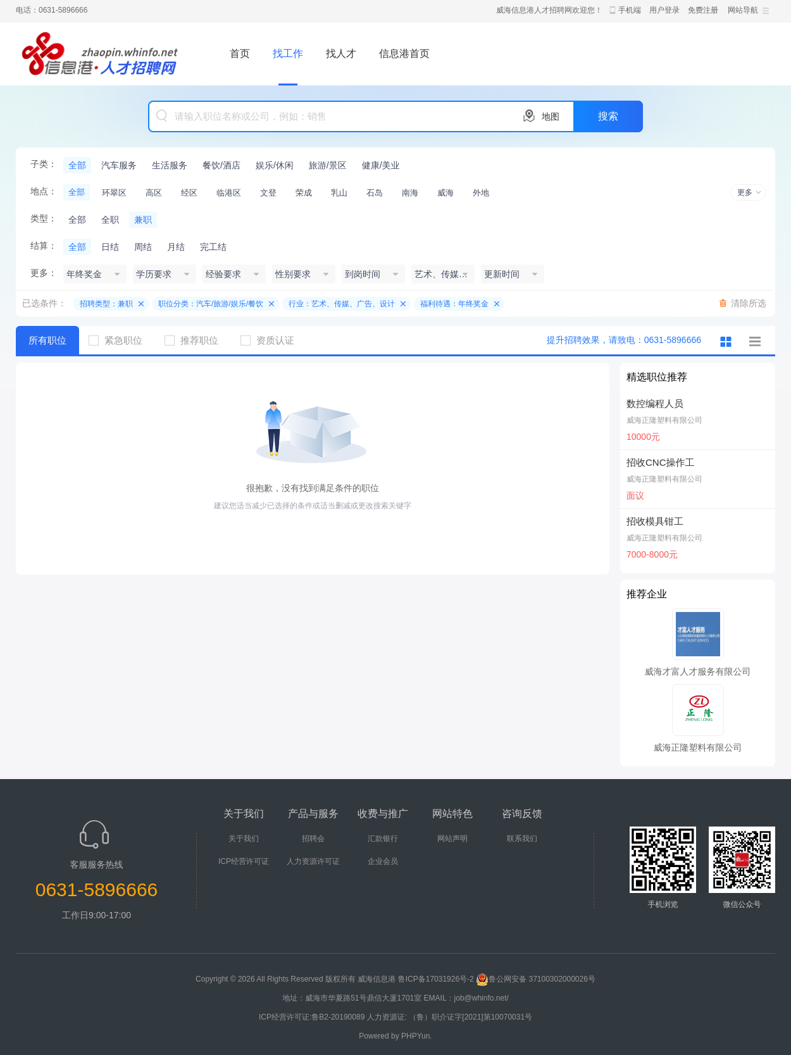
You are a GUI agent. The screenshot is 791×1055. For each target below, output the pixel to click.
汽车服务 (119, 165)
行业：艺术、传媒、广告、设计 (342, 303)
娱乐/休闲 (275, 165)
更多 (744, 192)
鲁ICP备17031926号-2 (436, 979)
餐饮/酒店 (221, 165)
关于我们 (243, 838)
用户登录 (664, 10)
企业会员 (383, 861)
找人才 (341, 53)
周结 (143, 247)
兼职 (143, 220)
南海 (410, 192)
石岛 (374, 192)
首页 (240, 53)
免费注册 (703, 10)
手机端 (629, 10)
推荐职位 (196, 340)
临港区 (228, 192)
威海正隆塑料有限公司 (664, 420)
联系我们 (522, 838)
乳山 (339, 192)
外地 (481, 192)
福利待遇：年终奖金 (454, 303)
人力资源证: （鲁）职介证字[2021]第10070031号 (449, 1017)
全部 (77, 165)
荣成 (304, 192)
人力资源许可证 (313, 861)
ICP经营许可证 (243, 861)
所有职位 (47, 340)
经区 (189, 192)
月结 (176, 247)
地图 (550, 116)
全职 (110, 220)
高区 (154, 192)
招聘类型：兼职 (106, 303)
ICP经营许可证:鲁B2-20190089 (313, 1017)
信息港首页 (404, 53)
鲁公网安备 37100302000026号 (535, 979)
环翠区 (114, 192)
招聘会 (313, 838)
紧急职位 (120, 340)
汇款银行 (383, 838)
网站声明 (452, 838)
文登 (268, 192)
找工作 (288, 53)
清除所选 (748, 303)
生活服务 (169, 165)
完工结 (213, 247)
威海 (445, 192)
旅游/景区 (328, 165)
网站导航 (743, 10)
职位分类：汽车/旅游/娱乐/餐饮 (210, 303)
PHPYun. (416, 1036)
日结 (110, 247)
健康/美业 (381, 165)
